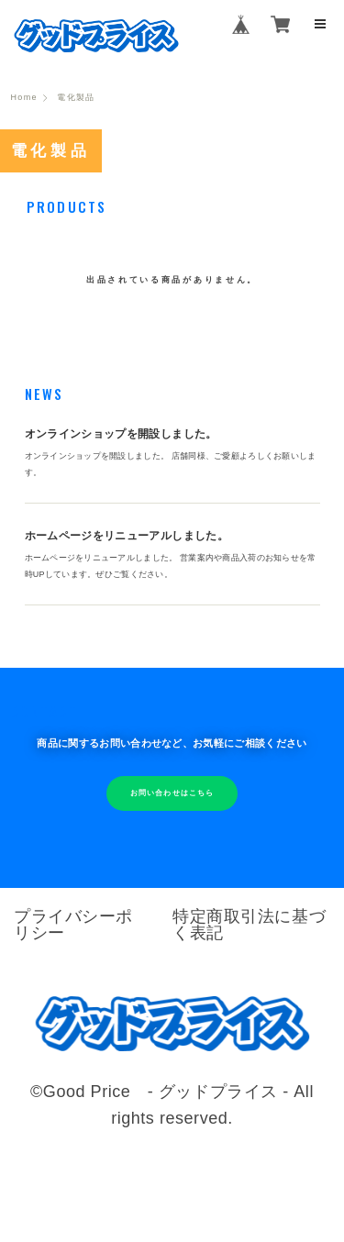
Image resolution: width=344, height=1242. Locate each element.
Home (24, 98)
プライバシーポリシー (73, 924)
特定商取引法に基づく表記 (249, 924)
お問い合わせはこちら (172, 793)
